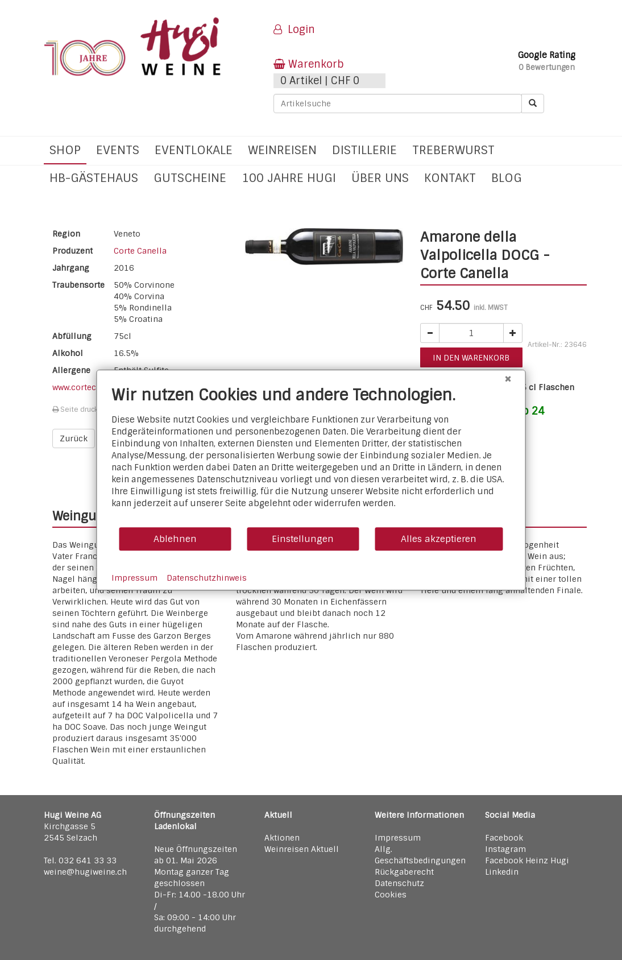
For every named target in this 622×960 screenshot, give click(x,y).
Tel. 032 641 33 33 (80, 860)
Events (117, 150)
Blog (506, 177)
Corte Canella (140, 251)
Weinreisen (282, 150)
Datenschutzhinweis (207, 578)
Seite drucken (79, 409)
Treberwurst (453, 150)
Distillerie (364, 150)
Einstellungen (303, 539)
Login (294, 29)
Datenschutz (399, 883)
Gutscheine (190, 177)
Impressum (398, 838)
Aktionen (282, 838)
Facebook (504, 838)
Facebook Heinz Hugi (527, 860)
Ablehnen (175, 539)
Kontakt (450, 177)
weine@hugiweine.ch (85, 872)
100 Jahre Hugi (289, 177)
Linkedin (502, 872)
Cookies (391, 894)
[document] (311, 455)
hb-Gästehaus (93, 177)
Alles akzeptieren (438, 539)
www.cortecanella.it (90, 387)
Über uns (380, 177)
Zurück (74, 438)
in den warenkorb (471, 358)
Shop (65, 150)
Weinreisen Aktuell (301, 849)
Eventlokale (194, 150)
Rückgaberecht (404, 872)
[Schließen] (508, 378)
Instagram (505, 849)
